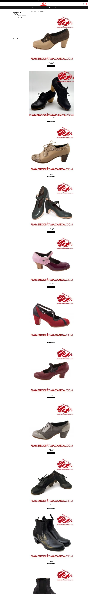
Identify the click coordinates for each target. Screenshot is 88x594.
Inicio (29, 11)
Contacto (56, 7)
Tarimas (43, 7)
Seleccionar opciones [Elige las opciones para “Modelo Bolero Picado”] (51, 508)
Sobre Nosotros (32, 7)
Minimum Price (15, 42)
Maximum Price (15, 43)
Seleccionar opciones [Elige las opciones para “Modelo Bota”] (51, 563)
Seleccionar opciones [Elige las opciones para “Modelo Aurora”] (51, 342)
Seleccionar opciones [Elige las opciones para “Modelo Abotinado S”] (51, 121)
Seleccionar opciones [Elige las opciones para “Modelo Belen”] (51, 397)
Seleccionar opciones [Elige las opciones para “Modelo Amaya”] (51, 287)
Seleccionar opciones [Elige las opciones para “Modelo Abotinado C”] (51, 66)
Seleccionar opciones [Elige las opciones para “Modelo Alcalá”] (51, 176)
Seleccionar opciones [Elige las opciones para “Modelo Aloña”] (51, 231)
